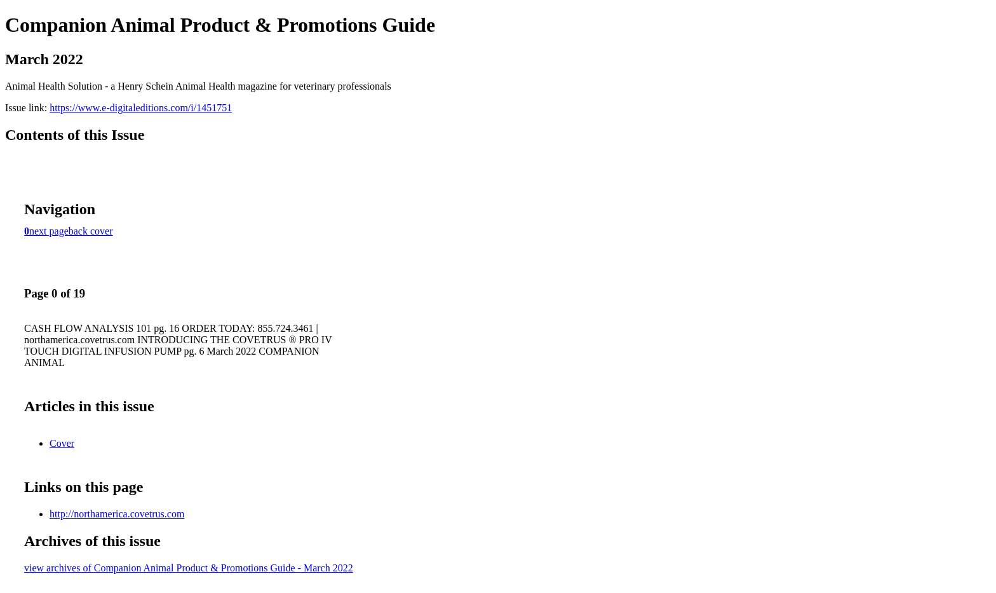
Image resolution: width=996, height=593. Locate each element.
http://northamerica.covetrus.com (117, 513)
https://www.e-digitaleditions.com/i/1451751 (141, 107)
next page (49, 231)
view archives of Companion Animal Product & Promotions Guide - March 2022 (188, 567)
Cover (62, 443)
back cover (91, 231)
